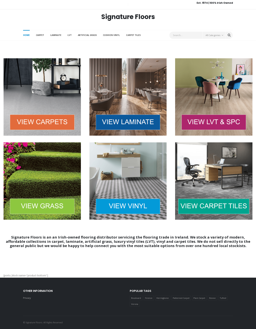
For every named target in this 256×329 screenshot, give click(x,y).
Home (26, 35)
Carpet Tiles (133, 35)
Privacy (27, 297)
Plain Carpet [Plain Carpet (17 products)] (199, 298)
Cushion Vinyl (111, 35)
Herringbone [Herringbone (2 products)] (162, 298)
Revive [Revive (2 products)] (212, 298)
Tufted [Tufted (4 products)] (223, 298)
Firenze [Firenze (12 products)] (148, 298)
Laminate (55, 35)
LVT (70, 35)
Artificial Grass (87, 35)
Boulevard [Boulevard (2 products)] (136, 298)
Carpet (40, 35)
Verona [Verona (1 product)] (134, 304)
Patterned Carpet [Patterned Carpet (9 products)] (181, 298)
